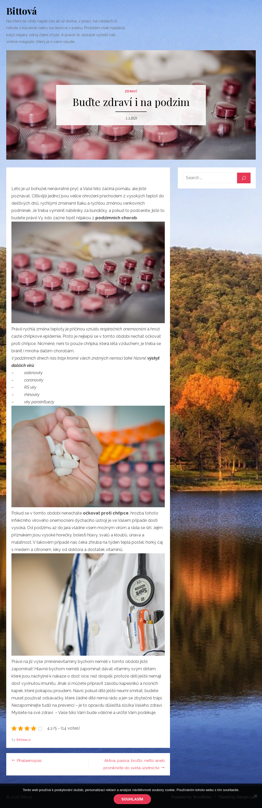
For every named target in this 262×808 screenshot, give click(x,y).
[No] (255, 795)
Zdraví (131, 91)
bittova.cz (23, 739)
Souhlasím (132, 799)
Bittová (21, 10)
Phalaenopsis (29, 760)
